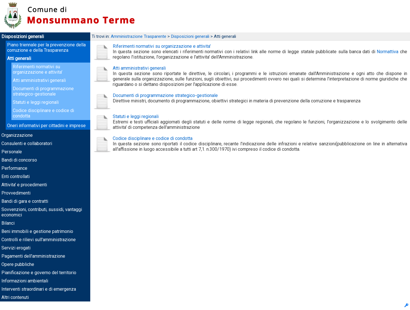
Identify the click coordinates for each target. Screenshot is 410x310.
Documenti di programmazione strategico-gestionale (43, 91)
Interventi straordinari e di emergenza (38, 289)
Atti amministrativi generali (39, 80)
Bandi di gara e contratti (24, 201)
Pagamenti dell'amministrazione (33, 256)
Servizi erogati (15, 248)
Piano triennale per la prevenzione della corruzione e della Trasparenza (46, 47)
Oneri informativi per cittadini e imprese (46, 125)
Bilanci (8, 223)
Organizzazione (17, 135)
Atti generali (19, 58)
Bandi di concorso (19, 160)
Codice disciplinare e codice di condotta (152, 138)
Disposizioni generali (22, 36)
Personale (11, 151)
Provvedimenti (15, 193)
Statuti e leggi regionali (36, 102)
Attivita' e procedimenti (24, 184)
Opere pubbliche (17, 264)
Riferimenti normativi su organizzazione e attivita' (37, 69)
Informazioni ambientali (24, 281)
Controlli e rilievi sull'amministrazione (38, 239)
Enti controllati (15, 176)
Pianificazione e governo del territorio (38, 272)
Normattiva (387, 51)
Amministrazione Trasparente (138, 36)
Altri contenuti (15, 297)
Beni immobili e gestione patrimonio (37, 231)
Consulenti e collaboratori (26, 143)
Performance (14, 168)
